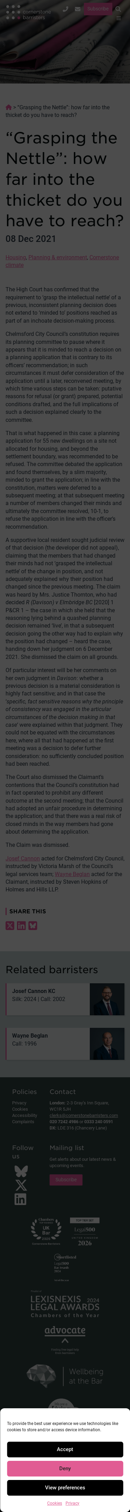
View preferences (65, 1488)
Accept (65, 1449)
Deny (65, 1468)
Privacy (72, 1503)
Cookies (54, 1503)
